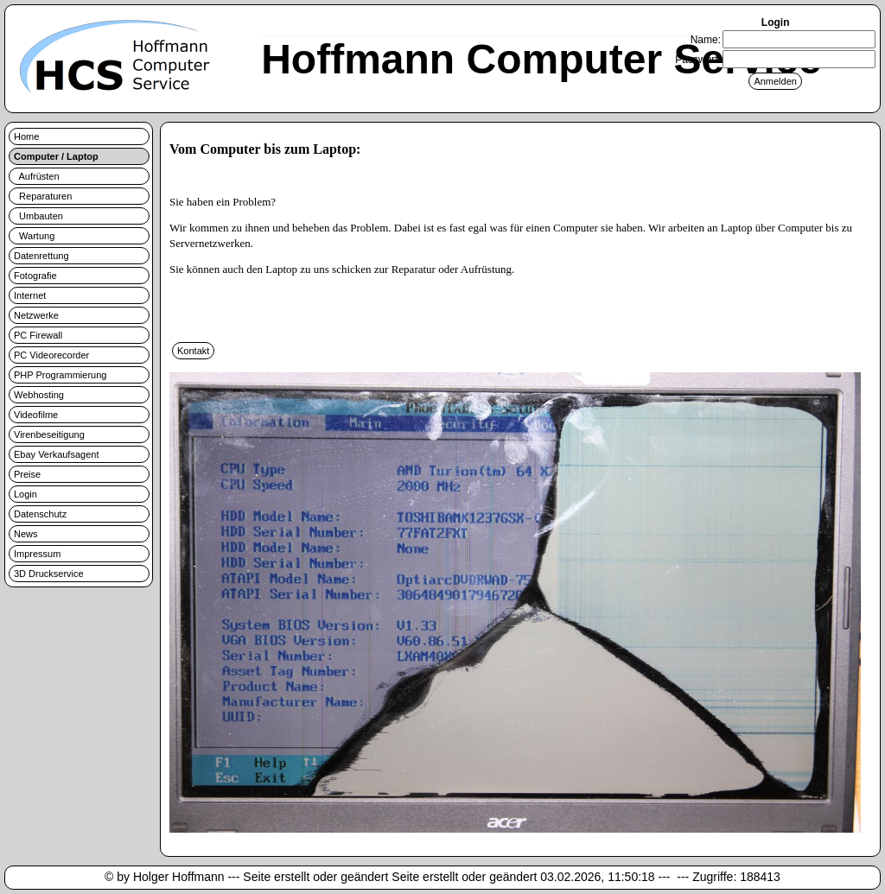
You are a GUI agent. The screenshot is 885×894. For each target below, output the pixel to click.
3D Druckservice (49, 573)
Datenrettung (41, 255)
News (26, 534)
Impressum (37, 553)
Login (25, 494)
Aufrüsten (37, 176)
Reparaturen (43, 196)
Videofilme (36, 414)
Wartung (34, 236)
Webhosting (39, 395)
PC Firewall (38, 335)
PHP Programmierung (60, 375)
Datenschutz (40, 514)
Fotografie (35, 275)
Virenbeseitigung (49, 434)
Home (26, 136)
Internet (30, 295)
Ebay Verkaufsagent (56, 454)
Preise (27, 474)
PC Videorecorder (51, 355)
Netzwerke (36, 315)
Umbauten (38, 216)
